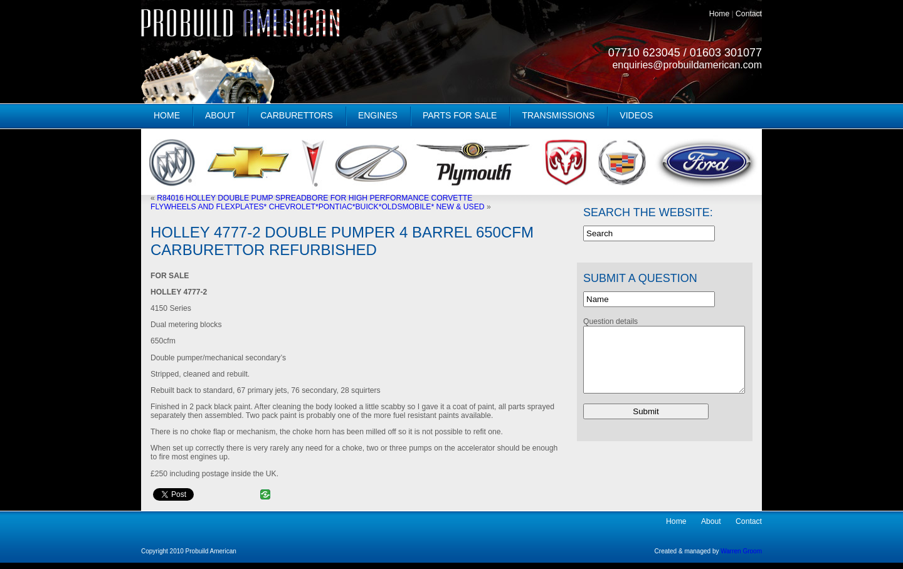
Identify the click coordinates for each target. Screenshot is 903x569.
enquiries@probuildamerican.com (687, 65)
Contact (749, 13)
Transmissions (558, 115)
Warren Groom (741, 551)
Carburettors (296, 115)
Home (719, 13)
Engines (378, 115)
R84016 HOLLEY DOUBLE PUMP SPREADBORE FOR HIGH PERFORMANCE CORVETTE (314, 198)
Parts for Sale (460, 115)
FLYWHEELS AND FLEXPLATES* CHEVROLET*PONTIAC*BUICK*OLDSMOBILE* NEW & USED (317, 206)
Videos (636, 115)
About (220, 115)
